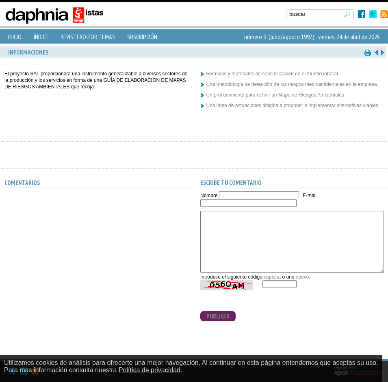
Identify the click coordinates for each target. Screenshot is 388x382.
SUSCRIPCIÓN (142, 37)
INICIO (15, 37)
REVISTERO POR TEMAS (88, 37)
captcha (272, 277)
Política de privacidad (149, 370)
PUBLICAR (218, 316)
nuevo (302, 277)
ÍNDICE (41, 37)
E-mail (309, 195)
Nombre (209, 195)
